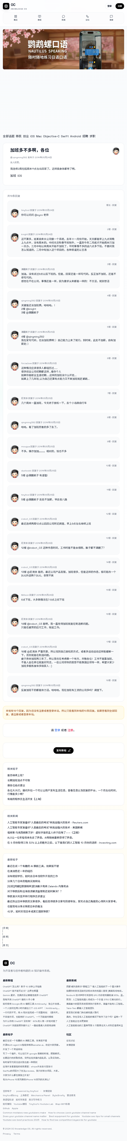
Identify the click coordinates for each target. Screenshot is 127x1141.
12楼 (23, 547)
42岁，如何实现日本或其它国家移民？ (29, 911)
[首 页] (5, 945)
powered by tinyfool (27, 1091)
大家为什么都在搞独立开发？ (17, 1075)
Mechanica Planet (40, 1095)
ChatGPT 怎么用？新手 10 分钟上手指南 (22, 986)
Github (6, 1108)
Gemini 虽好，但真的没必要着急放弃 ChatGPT (25, 995)
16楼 (23, 651)
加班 (13, 176)
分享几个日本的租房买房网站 (23, 881)
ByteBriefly (58, 1095)
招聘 (85, 136)
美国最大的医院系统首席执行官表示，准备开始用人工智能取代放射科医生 (94, 1003)
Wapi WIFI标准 (62, 1104)
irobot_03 (36, 547)
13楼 (23, 572)
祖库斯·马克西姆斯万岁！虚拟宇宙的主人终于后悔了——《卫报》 (44, 832)
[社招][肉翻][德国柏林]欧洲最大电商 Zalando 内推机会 (38, 886)
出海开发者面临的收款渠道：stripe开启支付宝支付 (28, 1066)
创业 (26, 136)
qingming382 (36, 336)
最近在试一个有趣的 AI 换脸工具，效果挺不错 (33, 866)
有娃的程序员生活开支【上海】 (25, 799)
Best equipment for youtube (64, 1116)
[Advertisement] (63, 98)
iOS (32, 136)
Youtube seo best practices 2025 (21, 1119)
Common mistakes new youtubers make (24, 1112)
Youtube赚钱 (20, 1104)
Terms (16, 1133)
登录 (109, 6)
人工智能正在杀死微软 (77, 1021)
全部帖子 (7, 1091)
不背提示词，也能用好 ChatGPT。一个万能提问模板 (28, 1016)
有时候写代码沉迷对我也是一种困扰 (20, 1062)
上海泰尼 (24, 1095)
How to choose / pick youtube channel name (72, 1112)
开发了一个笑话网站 (12, 1049)
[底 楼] (5, 936)
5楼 (23, 475)
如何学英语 (21, 1099)
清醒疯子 (34, 312)
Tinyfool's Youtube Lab (41, 1104)
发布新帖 (63, 750)
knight (32, 309)
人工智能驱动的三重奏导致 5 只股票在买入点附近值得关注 (94, 1025)
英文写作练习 (35, 1099)
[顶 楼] (5, 928)
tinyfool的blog (10, 1095)
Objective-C (51, 136)
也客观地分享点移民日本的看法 (25, 906)
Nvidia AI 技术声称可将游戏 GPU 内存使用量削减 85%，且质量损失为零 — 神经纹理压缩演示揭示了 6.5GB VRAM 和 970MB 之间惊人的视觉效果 (94, 995)
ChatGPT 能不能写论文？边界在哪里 (20, 991)
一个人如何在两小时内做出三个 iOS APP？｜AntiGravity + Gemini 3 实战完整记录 (31, 1008)
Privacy (7, 1133)
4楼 (23, 336)
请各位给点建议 (16, 785)
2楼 (23, 309)
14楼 (23, 623)
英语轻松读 (8, 1099)
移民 (19, 136)
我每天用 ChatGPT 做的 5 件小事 (19, 999)
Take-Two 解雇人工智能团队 (80, 1008)
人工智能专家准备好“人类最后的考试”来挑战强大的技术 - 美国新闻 (45, 827)
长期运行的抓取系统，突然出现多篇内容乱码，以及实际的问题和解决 (31, 1058)
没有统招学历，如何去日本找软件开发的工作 (32, 876)
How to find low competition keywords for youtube (69, 1119)
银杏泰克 (71, 1095)
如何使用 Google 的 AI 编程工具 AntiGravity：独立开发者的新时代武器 (31, 1003)
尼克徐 (33, 572)
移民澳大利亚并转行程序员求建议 (26, 896)
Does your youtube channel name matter (25, 1116)
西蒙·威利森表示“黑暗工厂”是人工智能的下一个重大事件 (93, 986)
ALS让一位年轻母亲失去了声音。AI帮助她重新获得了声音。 (40, 837)
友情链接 (70, 1045)
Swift (65, 136)
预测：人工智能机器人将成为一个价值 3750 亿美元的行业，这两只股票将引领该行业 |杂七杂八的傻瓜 (93, 999)
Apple (15, 1108)
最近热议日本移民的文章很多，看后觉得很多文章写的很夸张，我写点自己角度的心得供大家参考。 (62, 901)
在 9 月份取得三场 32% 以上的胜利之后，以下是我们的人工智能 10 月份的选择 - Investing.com (61, 842)
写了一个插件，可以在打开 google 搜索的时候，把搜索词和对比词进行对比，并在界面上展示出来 (31, 1053)
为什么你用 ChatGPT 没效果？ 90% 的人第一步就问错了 (30, 1021)
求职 (92, 136)
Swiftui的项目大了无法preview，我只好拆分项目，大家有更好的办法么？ (31, 1070)
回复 (114, 205)
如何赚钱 (7, 1104)
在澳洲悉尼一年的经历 (20, 871)
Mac (39, 136)
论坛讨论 (70, 1040)
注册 (120, 6)
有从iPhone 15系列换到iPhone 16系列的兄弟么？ (27, 1079)
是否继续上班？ (16, 775)
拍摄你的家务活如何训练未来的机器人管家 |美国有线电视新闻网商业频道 (95, 991)
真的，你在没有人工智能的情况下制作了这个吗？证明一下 (94, 1016)
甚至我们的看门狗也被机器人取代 (82, 1012)
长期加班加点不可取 (18, 780)
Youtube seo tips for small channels (101, 1116)
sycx (40, 215)
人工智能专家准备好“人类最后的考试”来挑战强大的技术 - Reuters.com (47, 822)
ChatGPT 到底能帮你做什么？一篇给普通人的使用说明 (29, 1025)
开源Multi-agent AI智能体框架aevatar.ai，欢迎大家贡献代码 (32, 1045)
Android (75, 136)
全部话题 (8, 136)
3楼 (23, 312)
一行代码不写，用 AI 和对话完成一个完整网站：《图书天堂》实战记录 (30, 1012)
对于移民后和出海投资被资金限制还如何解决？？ (35, 891)
